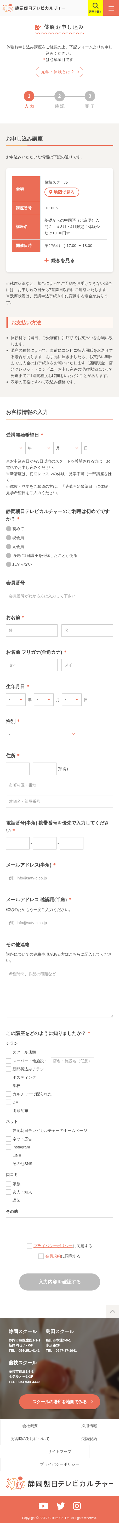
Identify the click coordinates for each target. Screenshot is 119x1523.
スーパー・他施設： (30, 1061)
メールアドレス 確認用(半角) (36, 899)
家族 (16, 1184)
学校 (16, 1085)
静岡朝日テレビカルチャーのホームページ (50, 1130)
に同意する (62, 1246)
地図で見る (64, 192)
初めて (18, 528)
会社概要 (30, 1425)
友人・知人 (22, 1192)
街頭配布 (20, 1110)
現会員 (18, 537)
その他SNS (22, 1163)
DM (16, 1102)
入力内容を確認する (59, 1281)
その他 (12, 1211)
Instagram (21, 1147)
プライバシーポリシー (53, 1246)
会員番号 (15, 583)
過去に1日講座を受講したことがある (44, 555)
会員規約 (53, 1256)
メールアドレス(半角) (29, 865)
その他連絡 (18, 944)
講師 (16, 1200)
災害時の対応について (30, 1438)
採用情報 (89, 1425)
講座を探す (95, 11)
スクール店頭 (24, 1052)
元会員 (18, 546)
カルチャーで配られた (32, 1094)
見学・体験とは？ (58, 72)
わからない (22, 564)
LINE (17, 1155)
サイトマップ (59, 1451)
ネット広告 (22, 1139)
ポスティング (24, 1077)
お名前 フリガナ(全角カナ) (34, 652)
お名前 (13, 617)
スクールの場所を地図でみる (59, 1402)
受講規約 (89, 1438)
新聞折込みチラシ (28, 1069)
